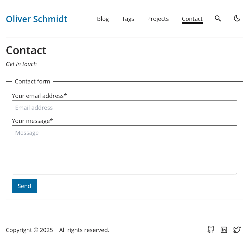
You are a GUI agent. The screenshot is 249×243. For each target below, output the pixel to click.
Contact (192, 18)
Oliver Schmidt (36, 19)
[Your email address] (124, 107)
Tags (128, 18)
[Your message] (124, 150)
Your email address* (39, 96)
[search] (219, 19)
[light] (237, 19)
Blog (103, 18)
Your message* (32, 121)
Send (24, 186)
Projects (158, 18)
